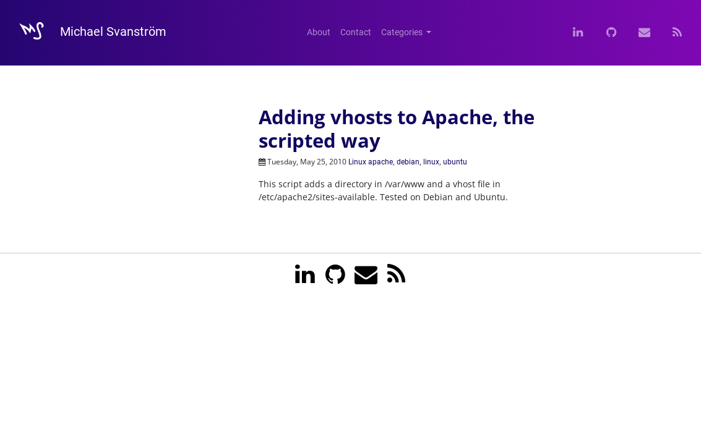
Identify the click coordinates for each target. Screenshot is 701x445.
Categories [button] (402, 32)
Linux (357, 162)
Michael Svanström (86, 32)
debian (408, 162)
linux (431, 162)
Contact (355, 32)
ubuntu (455, 162)
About (318, 32)
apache (380, 162)
